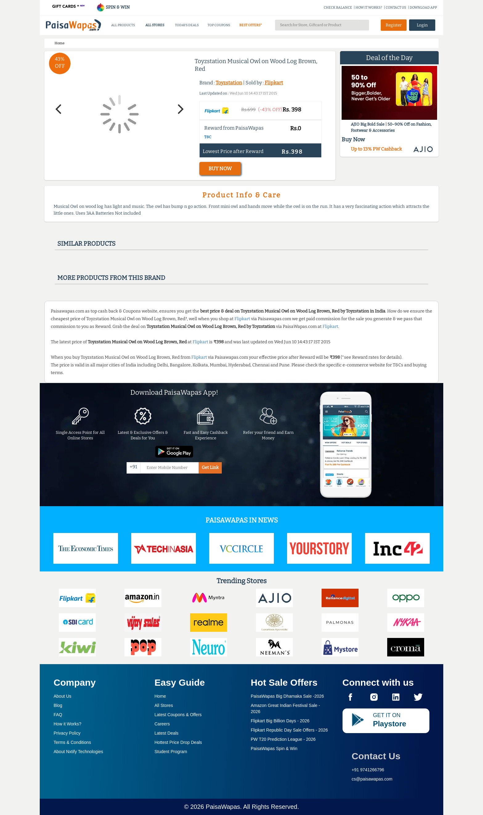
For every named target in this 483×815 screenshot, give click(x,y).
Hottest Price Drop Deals (178, 742)
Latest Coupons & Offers (178, 714)
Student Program (171, 751)
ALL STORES (154, 25)
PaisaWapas (223, 806)
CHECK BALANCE (338, 8)
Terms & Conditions (72, 742)
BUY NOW (220, 168)
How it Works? (67, 723)
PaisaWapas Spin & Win (274, 748)
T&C (207, 137)
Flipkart (274, 83)
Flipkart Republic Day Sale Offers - (289, 730)
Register (394, 25)
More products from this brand (111, 277)
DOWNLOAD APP (423, 8)
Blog (58, 705)
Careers (162, 723)
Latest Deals (167, 733)
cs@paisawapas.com (372, 779)
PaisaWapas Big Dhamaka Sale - (287, 696)
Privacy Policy (67, 733)
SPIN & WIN (113, 7)
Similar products (86, 243)
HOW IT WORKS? (368, 8)
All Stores (164, 705)
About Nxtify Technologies (78, 751)
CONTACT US (396, 8)
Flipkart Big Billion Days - (280, 720)
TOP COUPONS (219, 25)
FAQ (58, 714)
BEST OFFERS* (250, 25)
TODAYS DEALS (187, 25)
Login (422, 25)
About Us (62, 696)
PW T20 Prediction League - (283, 739)
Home (160, 696)
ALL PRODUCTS (123, 25)
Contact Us (376, 756)
